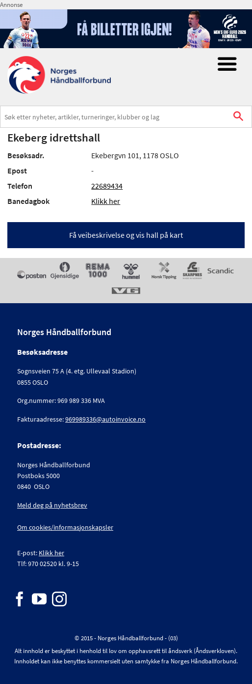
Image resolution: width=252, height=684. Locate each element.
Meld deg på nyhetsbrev (52, 505)
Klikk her (105, 201)
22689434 (107, 186)
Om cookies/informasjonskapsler (65, 527)
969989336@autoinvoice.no (105, 419)
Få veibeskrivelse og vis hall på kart (126, 235)
